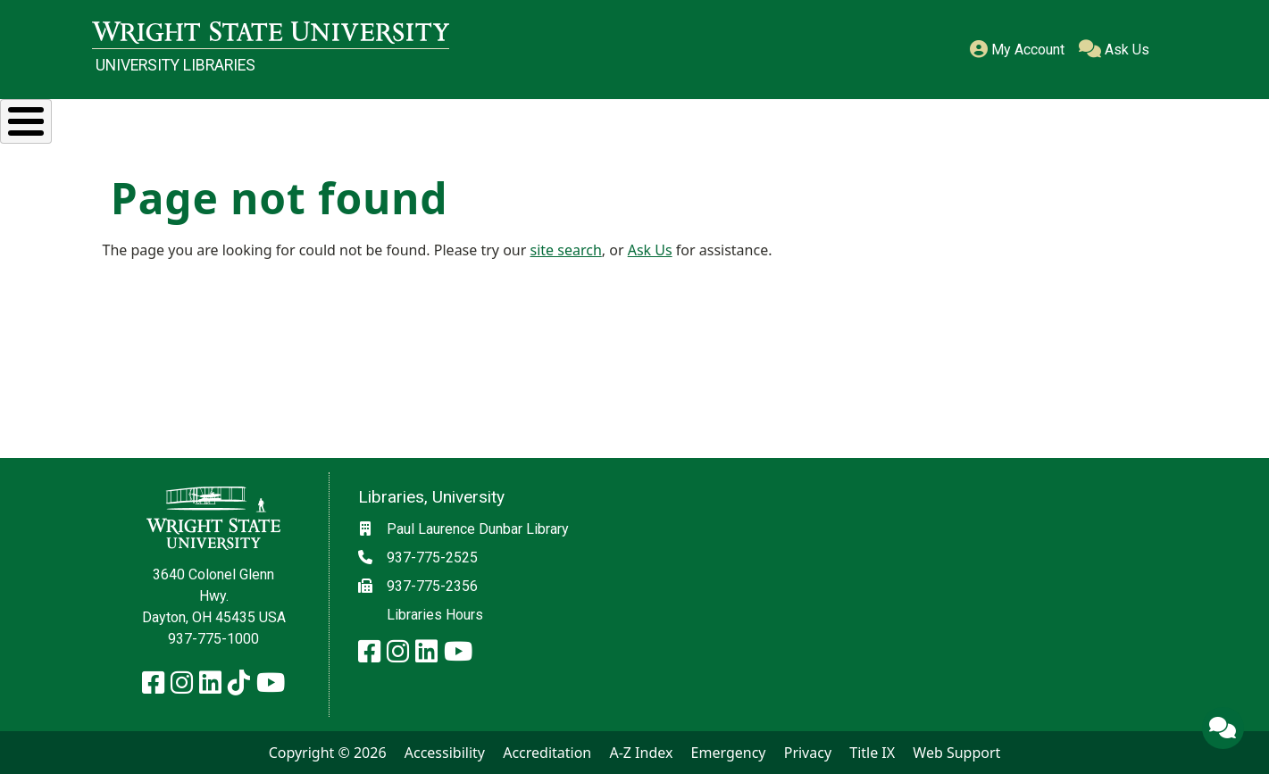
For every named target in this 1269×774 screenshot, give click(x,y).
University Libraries (175, 65)
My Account (1017, 49)
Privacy (807, 752)
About (1127, 118)
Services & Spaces (459, 118)
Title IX (872, 752)
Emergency (728, 752)
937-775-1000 (213, 638)
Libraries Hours (435, 614)
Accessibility (445, 752)
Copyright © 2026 (328, 752)
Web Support (956, 752)
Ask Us (1114, 49)
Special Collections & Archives (742, 118)
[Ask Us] (1222, 727)
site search (566, 249)
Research (255, 118)
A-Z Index (640, 752)
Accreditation (547, 752)
